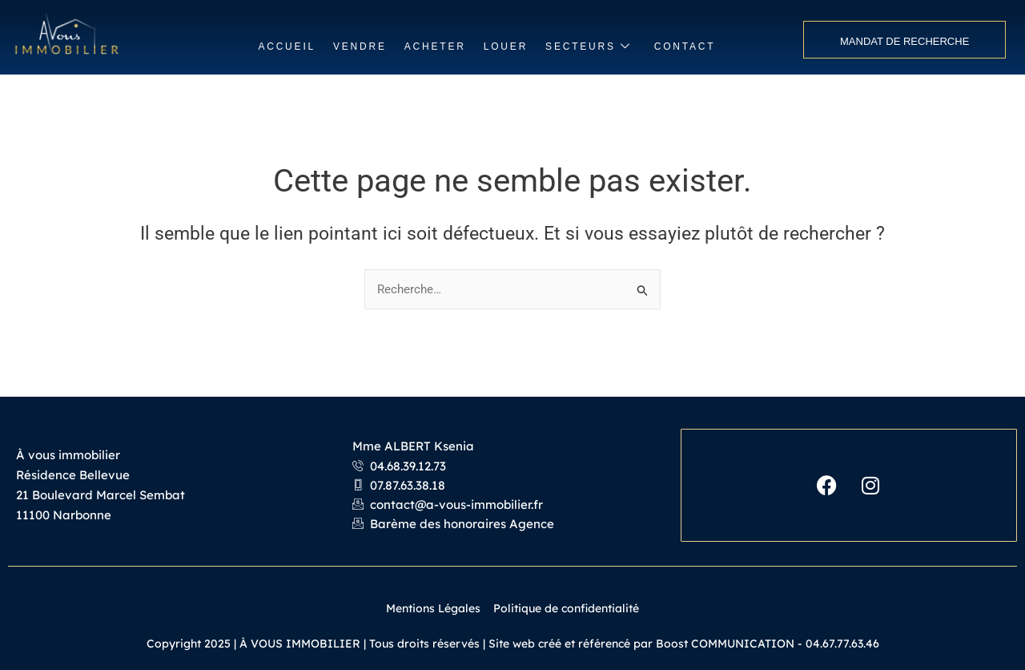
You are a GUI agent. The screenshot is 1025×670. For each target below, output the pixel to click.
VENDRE (360, 46)
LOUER (506, 46)
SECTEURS (588, 47)
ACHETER (435, 46)
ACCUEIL (287, 46)
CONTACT (685, 46)
